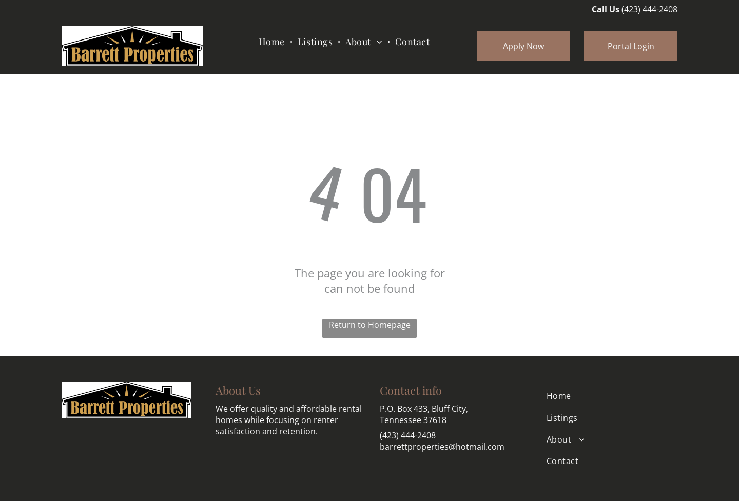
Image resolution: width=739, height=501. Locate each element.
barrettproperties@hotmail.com (442, 446)
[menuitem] (273, 41)
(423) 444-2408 (649, 9)
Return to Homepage (370, 324)
